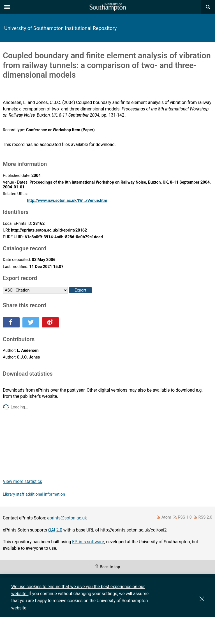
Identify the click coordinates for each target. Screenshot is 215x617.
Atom (166, 517)
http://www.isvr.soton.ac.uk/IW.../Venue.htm (67, 200)
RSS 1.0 (185, 517)
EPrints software (88, 541)
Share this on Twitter (30, 322)
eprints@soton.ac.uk (67, 518)
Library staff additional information (34, 494)
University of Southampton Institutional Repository (60, 28)
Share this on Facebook (11, 322)
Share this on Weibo (50, 322)
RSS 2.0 (205, 517)
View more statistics (22, 481)
